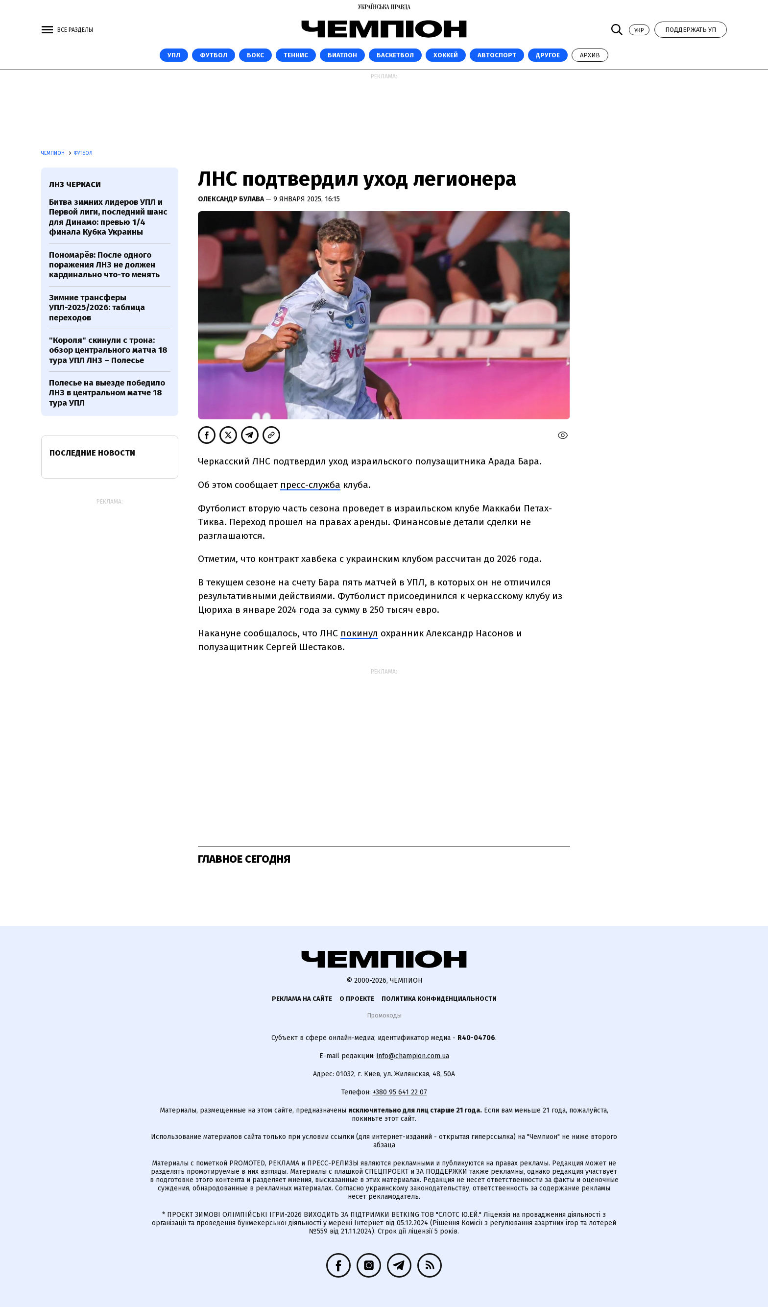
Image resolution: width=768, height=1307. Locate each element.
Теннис (296, 55)
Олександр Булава (231, 199)
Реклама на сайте (302, 998)
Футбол (213, 55)
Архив (590, 55)
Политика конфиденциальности (439, 998)
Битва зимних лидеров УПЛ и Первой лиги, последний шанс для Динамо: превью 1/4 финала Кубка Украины (108, 217)
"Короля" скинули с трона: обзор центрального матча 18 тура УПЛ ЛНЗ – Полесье (108, 350)
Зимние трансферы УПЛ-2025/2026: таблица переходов (97, 307)
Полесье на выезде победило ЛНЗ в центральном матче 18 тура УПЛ (107, 393)
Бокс (255, 55)
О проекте (356, 998)
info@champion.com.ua (413, 1056)
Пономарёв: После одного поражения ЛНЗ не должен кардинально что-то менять (104, 265)
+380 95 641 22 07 (400, 1092)
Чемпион (53, 153)
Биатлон (342, 55)
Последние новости (92, 453)
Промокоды (384, 1015)
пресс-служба (310, 484)
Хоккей (445, 55)
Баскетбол (395, 55)
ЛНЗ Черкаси (75, 184)
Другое (548, 55)
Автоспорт (497, 55)
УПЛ (174, 55)
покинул (359, 633)
